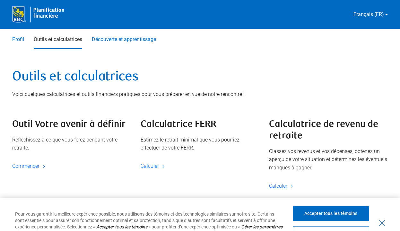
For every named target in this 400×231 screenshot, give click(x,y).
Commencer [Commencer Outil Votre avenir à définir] (29, 166)
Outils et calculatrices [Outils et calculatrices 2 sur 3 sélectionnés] (58, 39)
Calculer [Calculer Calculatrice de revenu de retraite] (282, 186)
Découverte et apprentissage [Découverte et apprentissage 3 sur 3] (124, 39)
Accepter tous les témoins (330, 217)
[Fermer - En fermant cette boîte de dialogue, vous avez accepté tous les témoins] (382, 227)
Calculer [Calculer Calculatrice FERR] (154, 166)
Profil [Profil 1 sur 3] (18, 39)
